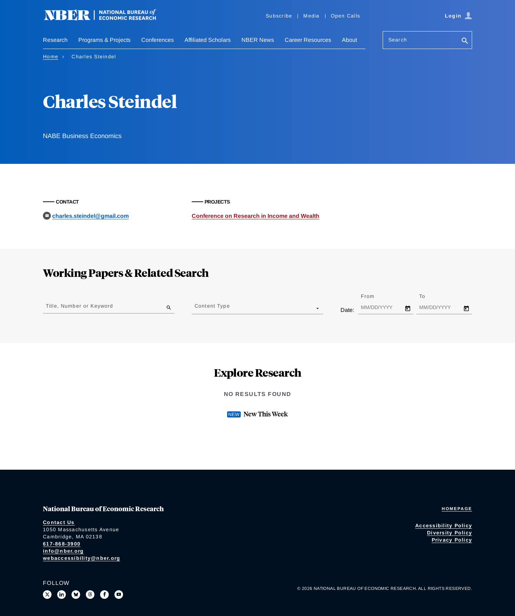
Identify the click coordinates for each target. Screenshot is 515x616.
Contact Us (59, 522)
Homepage (457, 508)
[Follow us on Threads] (90, 594)
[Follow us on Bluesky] (76, 594)
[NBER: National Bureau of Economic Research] (106, 19)
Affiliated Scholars (208, 40)
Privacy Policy (452, 540)
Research (55, 40)
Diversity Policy (449, 533)
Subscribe (279, 16)
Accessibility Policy (443, 525)
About (349, 40)
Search (397, 39)
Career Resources (308, 40)
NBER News (257, 40)
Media (311, 16)
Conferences (157, 40)
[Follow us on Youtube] (118, 594)
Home (50, 56)
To (428, 296)
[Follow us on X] (47, 594)
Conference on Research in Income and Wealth (255, 216)
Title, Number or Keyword (79, 306)
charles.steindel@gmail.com (90, 216)
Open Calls (345, 16)
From (374, 296)
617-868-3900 (61, 544)
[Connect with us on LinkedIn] (61, 594)
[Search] (465, 41)
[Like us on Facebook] (104, 594)
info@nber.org (63, 551)
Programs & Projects (104, 40)
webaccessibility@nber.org (81, 558)
